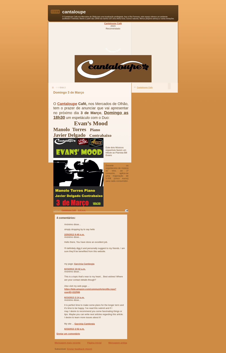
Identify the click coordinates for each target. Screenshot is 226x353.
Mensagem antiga (117, 343)
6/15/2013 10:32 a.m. (75, 269)
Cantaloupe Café (113, 23)
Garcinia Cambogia (84, 264)
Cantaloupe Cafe (145, 87)
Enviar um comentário (68, 333)
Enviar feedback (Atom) (79, 349)
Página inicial (94, 343)
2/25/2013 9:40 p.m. (74, 234)
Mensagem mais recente (67, 343)
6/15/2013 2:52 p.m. (74, 329)
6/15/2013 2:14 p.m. (74, 297)
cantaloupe (74, 11)
